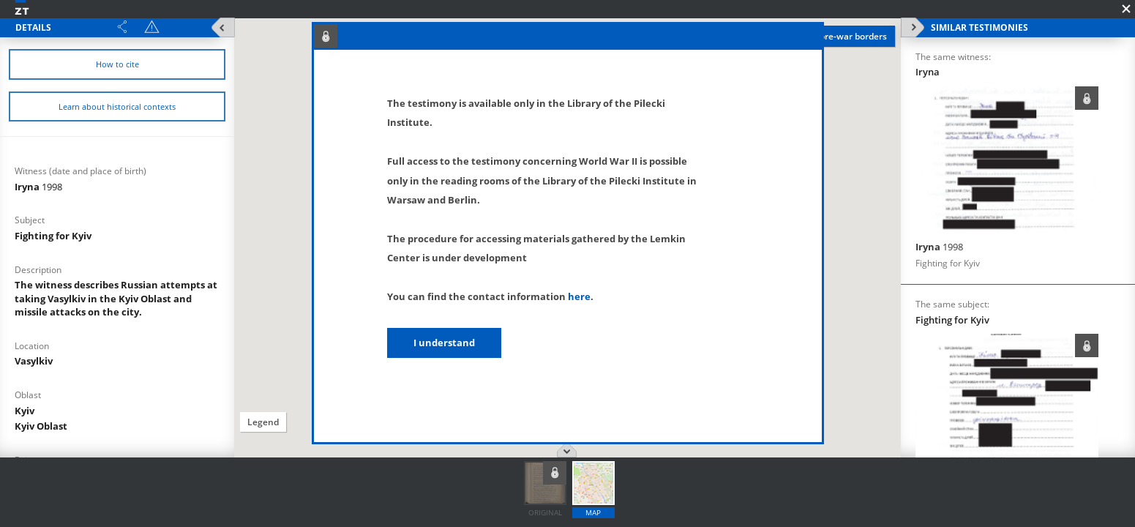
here (579, 296)
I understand (444, 342)
